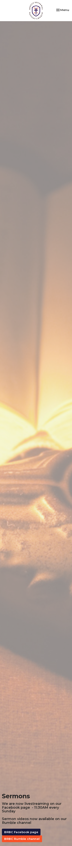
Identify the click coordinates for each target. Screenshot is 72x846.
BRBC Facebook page (21, 832)
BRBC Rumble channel (22, 839)
